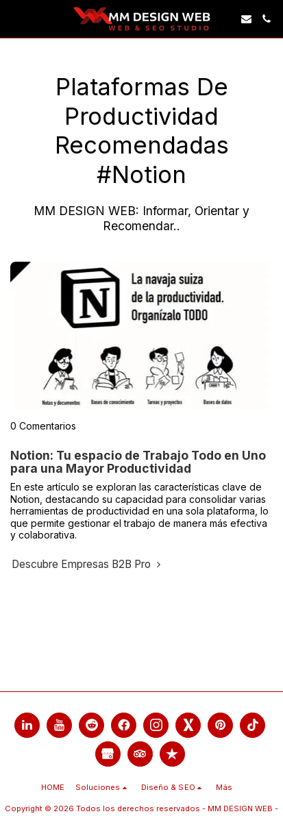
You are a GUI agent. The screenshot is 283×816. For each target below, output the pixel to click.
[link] (15, 18)
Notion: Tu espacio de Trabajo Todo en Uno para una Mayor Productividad (138, 462)
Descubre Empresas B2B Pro (88, 564)
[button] (246, 19)
